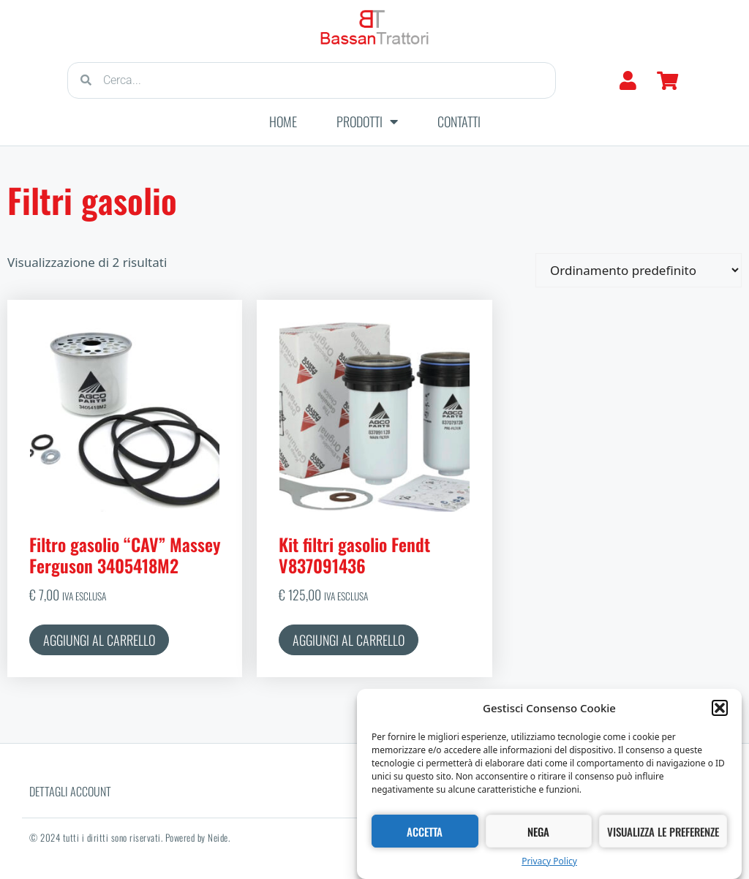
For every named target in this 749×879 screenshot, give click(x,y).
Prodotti (367, 121)
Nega (538, 831)
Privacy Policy (549, 862)
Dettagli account (70, 791)
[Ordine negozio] (638, 270)
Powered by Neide (196, 837)
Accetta (425, 831)
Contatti (459, 121)
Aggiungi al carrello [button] (99, 639)
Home (283, 121)
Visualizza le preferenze (663, 831)
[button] (719, 708)
